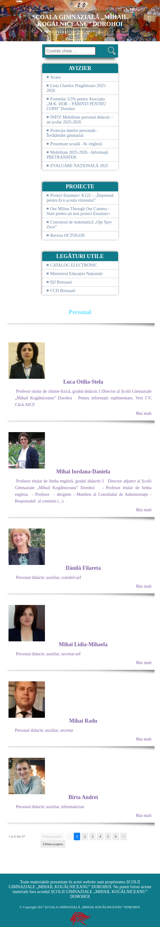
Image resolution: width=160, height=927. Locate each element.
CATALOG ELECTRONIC (73, 265)
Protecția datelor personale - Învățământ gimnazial (72, 133)
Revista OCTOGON (67, 235)
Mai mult (143, 413)
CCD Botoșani (62, 290)
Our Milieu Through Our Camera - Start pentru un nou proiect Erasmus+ (79, 211)
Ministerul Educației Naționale (76, 273)
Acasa (55, 77)
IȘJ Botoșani (61, 282)
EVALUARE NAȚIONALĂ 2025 (79, 165)
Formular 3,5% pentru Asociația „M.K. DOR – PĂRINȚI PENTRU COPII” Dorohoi (76, 104)
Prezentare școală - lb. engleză (76, 144)
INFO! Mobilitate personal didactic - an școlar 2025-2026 (80, 119)
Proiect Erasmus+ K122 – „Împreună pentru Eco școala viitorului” (80, 198)
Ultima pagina (53, 844)
